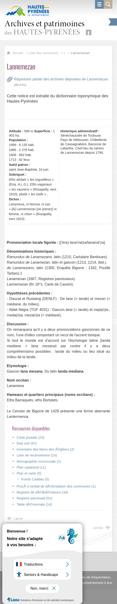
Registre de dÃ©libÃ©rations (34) (42, 492)
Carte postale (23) (30, 437)
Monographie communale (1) (38, 461)
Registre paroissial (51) (34, 498)
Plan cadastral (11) (31, 467)
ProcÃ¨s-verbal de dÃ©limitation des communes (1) (55, 486)
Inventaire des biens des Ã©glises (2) (45, 449)
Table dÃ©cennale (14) (34, 504)
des (45, 28)
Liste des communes (43, 53)
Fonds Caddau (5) (35, 479)
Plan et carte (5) (28, 473)
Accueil (18, 53)
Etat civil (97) (26, 443)
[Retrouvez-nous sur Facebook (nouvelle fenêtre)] (88, 32)
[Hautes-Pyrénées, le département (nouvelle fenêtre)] (27, 10)
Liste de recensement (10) (36, 455)
